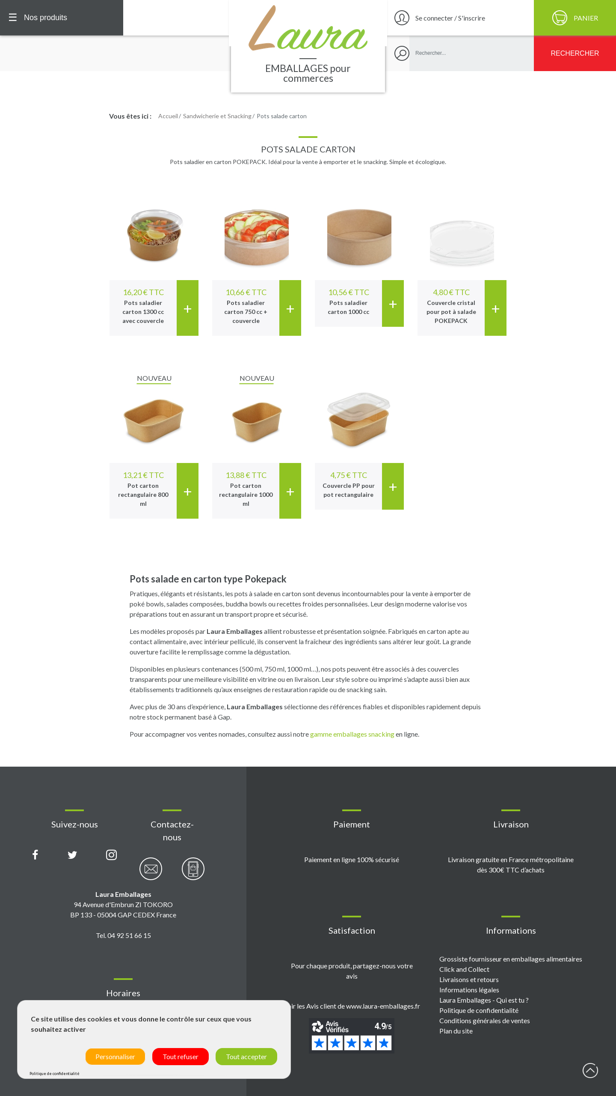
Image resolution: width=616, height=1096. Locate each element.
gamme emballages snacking (352, 734)
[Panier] (575, 18)
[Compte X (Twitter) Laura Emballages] (72, 855)
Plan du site (456, 1031)
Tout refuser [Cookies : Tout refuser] (180, 1056)
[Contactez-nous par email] (150, 873)
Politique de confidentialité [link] (55, 1073)
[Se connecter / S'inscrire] (459, 18)
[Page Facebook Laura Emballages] (35, 855)
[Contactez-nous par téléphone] (193, 873)
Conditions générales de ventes (484, 1020)
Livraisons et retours (469, 979)
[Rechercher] (575, 53)
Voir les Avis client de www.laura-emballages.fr (351, 1006)
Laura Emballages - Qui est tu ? (484, 1000)
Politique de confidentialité (478, 1010)
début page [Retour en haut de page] (590, 1070)
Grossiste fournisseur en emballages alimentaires (510, 959)
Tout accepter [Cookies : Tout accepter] (246, 1056)
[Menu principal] (61, 18)
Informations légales (469, 990)
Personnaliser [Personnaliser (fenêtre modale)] (115, 1056)
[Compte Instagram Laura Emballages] (111, 855)
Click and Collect (464, 969)
